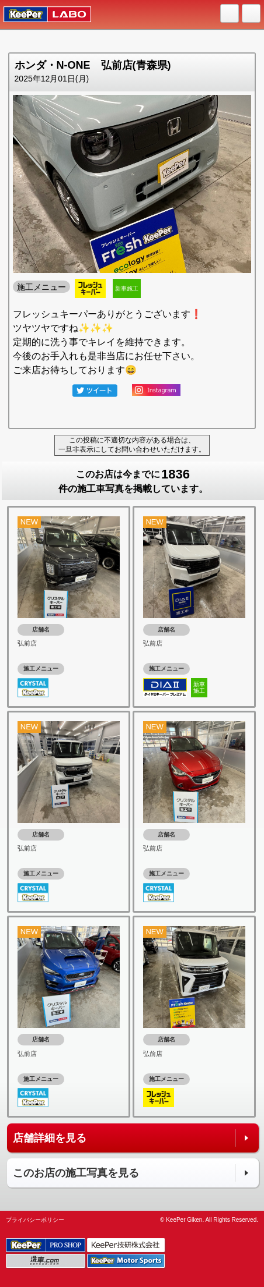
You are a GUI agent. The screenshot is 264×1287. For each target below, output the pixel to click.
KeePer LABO (42, 14)
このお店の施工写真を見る (76, 1173)
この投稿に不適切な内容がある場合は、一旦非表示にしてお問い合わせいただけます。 (132, 444)
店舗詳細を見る (49, 1138)
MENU (251, 14)
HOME (230, 14)
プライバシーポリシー (35, 1220)
